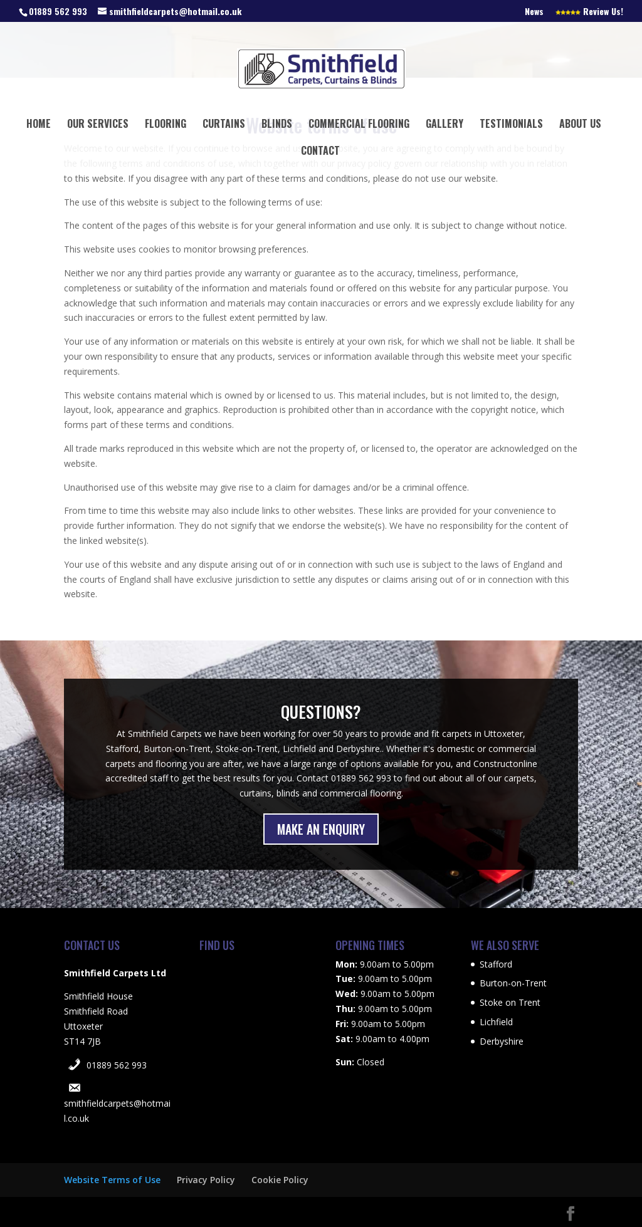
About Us (580, 125)
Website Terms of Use (112, 1180)
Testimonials (511, 125)
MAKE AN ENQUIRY (321, 829)
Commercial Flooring (358, 125)
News (534, 12)
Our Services (98, 125)
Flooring (165, 125)
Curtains (224, 125)
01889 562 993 (117, 1065)
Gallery (444, 125)
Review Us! (589, 12)
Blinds (276, 125)
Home (38, 125)
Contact (320, 152)
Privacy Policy (206, 1180)
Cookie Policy (279, 1180)
